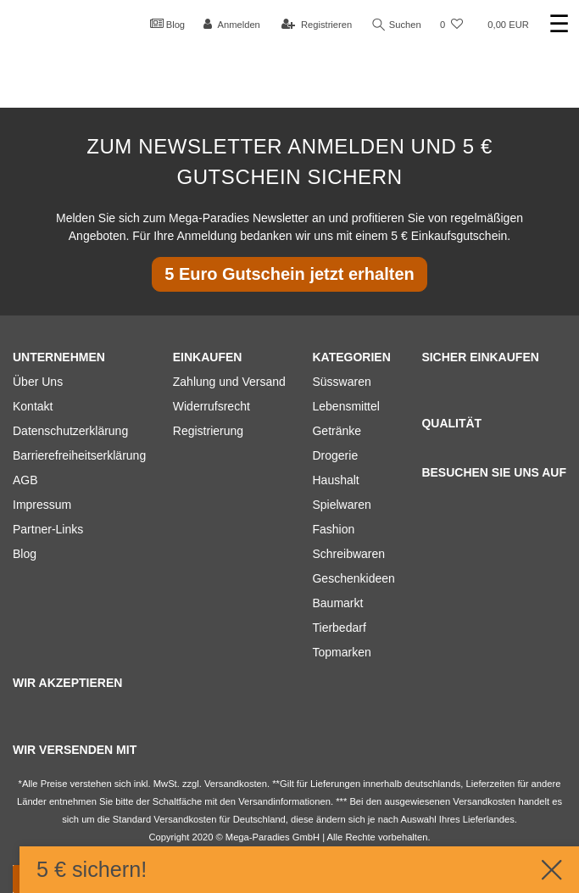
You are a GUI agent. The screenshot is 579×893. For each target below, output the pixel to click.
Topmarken (341, 652)
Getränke (336, 431)
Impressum (42, 504)
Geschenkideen (353, 578)
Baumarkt (337, 603)
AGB (25, 480)
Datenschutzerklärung (70, 431)
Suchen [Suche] (396, 25)
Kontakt (33, 406)
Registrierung (208, 431)
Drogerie (335, 455)
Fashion (333, 529)
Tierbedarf (338, 627)
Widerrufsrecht (211, 406)
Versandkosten (184, 819)
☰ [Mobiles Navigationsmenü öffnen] (559, 24)
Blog (168, 24)
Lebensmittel (345, 406)
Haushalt (335, 480)
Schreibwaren (348, 554)
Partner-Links (48, 529)
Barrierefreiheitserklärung (79, 455)
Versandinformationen (284, 801)
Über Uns (38, 381)
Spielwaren (341, 504)
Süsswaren (341, 381)
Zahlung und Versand (229, 381)
